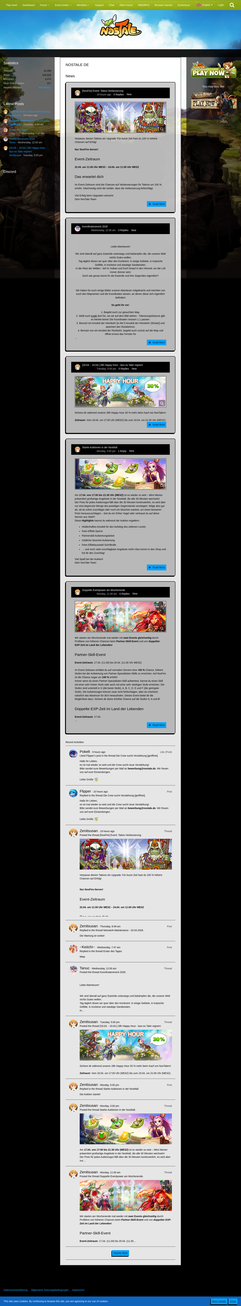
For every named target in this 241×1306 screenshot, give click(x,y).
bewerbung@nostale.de (142, 768)
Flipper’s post (93, 755)
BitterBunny (44, 87)
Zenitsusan (15, 115)
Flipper (85, 791)
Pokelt (85, 752)
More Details (219, 1301)
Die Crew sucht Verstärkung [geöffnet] (137, 755)
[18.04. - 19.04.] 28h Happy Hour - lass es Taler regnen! (112, 365)
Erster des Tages (18, 129)
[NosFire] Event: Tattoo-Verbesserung (29, 111)
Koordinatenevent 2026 (22, 138)
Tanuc (12, 142)
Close (233, 1301)
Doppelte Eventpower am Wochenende (103, 590)
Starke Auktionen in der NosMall (99, 447)
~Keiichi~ (14, 133)
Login (221, 5)
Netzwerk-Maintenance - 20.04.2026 (29, 120)
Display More (120, 1253)
